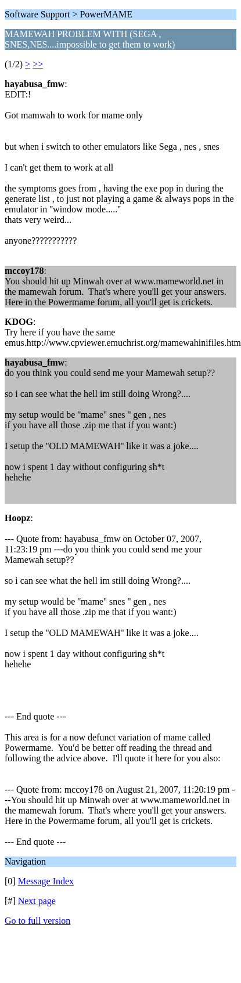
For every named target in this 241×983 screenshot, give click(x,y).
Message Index (46, 881)
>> (38, 64)
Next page (37, 901)
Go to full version (37, 921)
